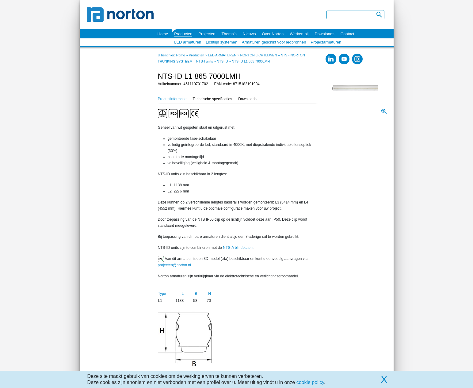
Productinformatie (172, 99)
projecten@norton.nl (174, 265)
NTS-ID (222, 61)
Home (163, 34)
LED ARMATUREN (222, 55)
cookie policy (310, 382)
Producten (183, 34)
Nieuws (249, 34)
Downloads (324, 34)
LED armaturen (187, 42)
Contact (347, 34)
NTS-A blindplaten (238, 247)
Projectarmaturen (326, 42)
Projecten (206, 34)
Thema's (228, 34)
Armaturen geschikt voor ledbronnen (274, 42)
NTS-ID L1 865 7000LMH (251, 61)
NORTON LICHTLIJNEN (258, 55)
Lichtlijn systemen (221, 42)
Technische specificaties (212, 99)
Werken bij (299, 34)
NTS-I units (204, 61)
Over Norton (273, 34)
